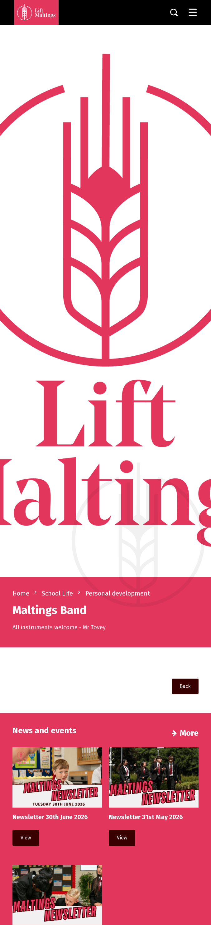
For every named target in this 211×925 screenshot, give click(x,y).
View (26, 838)
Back (185, 686)
